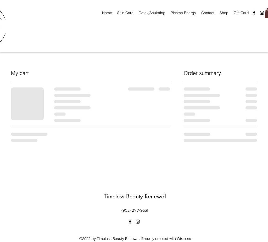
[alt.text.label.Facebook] (254, 12)
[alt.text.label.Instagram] (262, 12)
